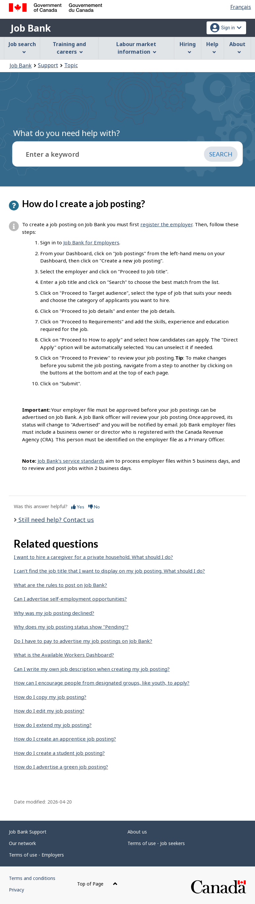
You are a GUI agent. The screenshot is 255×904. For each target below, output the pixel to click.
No (94, 506)
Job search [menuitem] (22, 47)
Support (48, 65)
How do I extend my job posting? (53, 725)
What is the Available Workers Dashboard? (64, 654)
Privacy (16, 890)
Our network (22, 843)
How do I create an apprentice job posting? (65, 738)
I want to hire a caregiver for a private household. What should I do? (93, 557)
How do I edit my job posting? (49, 710)
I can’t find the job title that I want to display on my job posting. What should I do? (109, 570)
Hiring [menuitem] (188, 47)
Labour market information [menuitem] (136, 48)
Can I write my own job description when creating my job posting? (92, 669)
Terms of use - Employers (36, 855)
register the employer (166, 224)
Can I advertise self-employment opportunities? (70, 598)
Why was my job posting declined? (54, 613)
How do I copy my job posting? (50, 697)
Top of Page (97, 884)
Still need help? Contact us (55, 520)
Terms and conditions (32, 878)
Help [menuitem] (212, 47)
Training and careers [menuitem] (69, 48)
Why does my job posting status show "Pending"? (71, 626)
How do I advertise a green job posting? (61, 766)
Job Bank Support (27, 832)
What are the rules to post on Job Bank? (60, 585)
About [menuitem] (237, 47)
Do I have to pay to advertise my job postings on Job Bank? (83, 641)
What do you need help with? (66, 132)
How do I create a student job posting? (59, 753)
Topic (71, 65)
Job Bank (31, 28)
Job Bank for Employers (91, 242)
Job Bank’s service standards (71, 460)
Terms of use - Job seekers (156, 843)
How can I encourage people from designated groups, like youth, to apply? (101, 682)
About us (137, 832)
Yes (77, 506)
